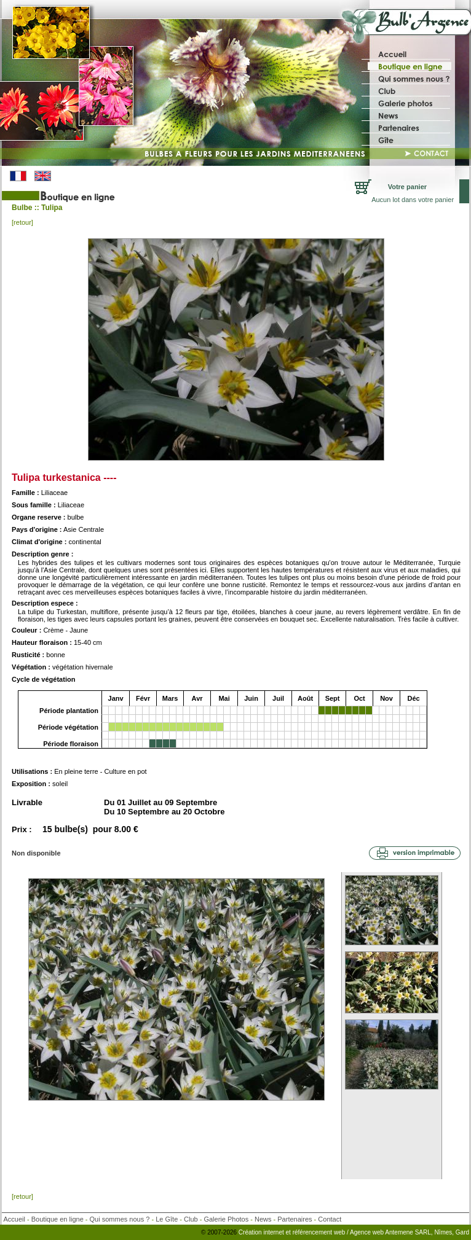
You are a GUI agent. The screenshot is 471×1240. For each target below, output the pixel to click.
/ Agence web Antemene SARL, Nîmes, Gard (408, 1232)
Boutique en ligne (57, 1219)
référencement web (320, 1232)
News (263, 1219)
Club (191, 1219)
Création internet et (265, 1232)
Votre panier (407, 186)
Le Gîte (167, 1219)
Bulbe (22, 207)
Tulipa (51, 207)
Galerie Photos (226, 1219)
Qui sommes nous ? (120, 1219)
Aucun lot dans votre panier (412, 199)
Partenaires (294, 1219)
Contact (329, 1219)
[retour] (22, 222)
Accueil (14, 1219)
